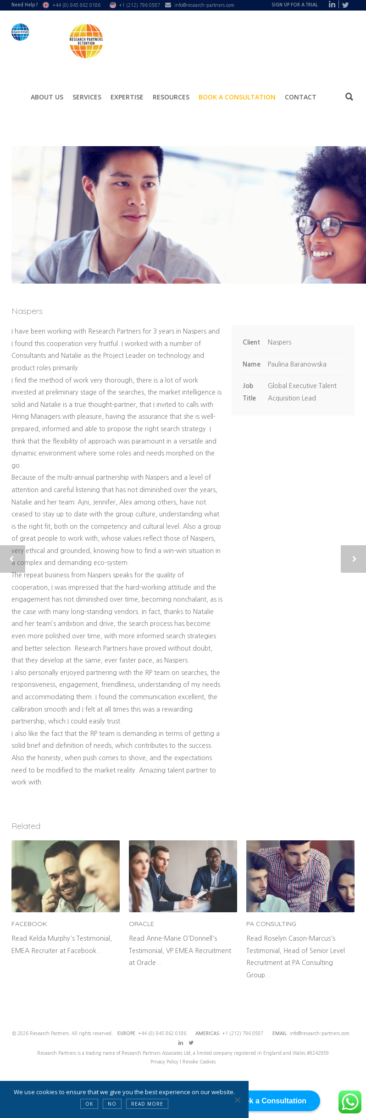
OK (89, 1104)
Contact (300, 97)
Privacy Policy (165, 1061)
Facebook (29, 924)
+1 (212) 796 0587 (139, 5)
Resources (171, 97)
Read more (147, 1104)
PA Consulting (271, 924)
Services (86, 97)
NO (112, 1104)
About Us (47, 97)
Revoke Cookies (199, 1061)
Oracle (141, 924)
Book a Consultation (237, 97)
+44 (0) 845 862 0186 (76, 5)
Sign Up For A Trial (295, 5)
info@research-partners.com (204, 5)
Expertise (127, 97)
